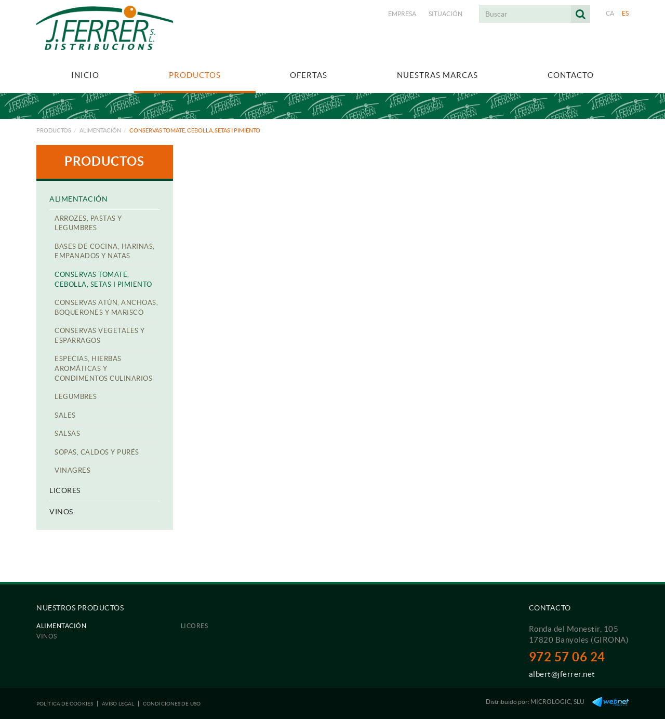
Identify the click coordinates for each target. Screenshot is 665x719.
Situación (445, 13)
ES (625, 13)
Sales (65, 415)
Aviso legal (118, 704)
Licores (65, 490)
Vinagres (72, 470)
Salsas (67, 433)
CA (610, 13)
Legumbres (76, 397)
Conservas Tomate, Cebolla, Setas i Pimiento (103, 279)
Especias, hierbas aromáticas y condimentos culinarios (103, 368)
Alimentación (100, 130)
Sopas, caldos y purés (97, 452)
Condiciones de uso (172, 704)
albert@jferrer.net (562, 674)
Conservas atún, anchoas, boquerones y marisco (106, 307)
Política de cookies (64, 704)
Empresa (402, 13)
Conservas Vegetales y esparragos (100, 335)
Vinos (61, 512)
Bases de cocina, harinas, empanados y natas (105, 251)
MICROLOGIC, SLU (557, 701)
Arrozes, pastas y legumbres (88, 223)
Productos (53, 130)
